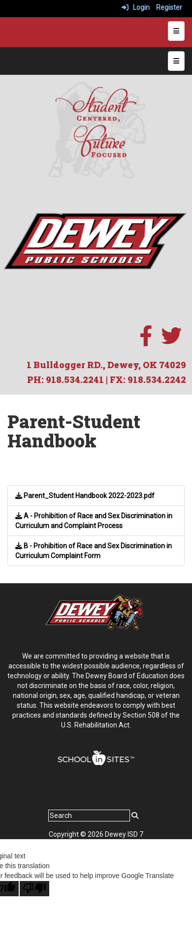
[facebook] (146, 341)
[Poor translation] (34, 889)
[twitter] (171, 341)
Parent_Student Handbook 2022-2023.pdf (85, 496)
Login (136, 7)
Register (169, 7)
